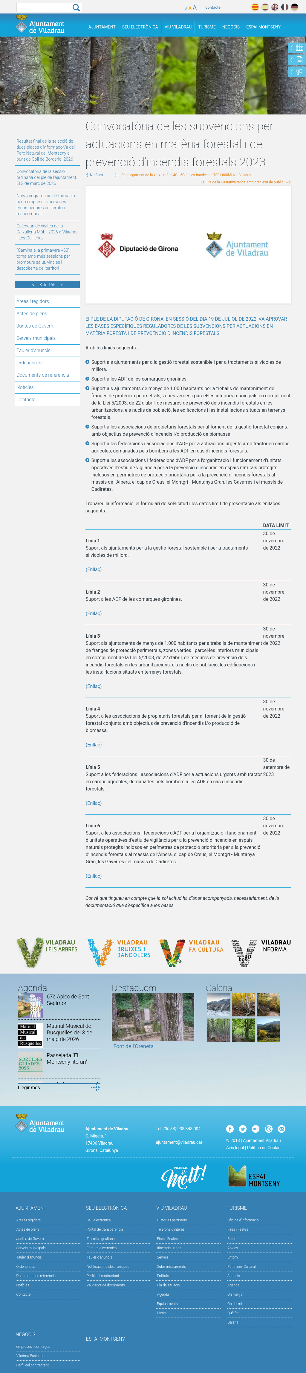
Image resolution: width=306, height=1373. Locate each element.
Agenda (163, 1294)
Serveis (162, 1257)
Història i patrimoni (172, 1220)
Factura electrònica (102, 1248)
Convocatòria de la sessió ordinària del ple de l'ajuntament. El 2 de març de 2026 (46, 177)
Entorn (232, 1257)
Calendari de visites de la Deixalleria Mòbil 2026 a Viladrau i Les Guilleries (46, 232)
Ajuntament (102, 27)
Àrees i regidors (32, 301)
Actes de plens (31, 313)
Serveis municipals (36, 338)
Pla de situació (168, 1285)
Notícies (24, 387)
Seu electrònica (99, 1220)
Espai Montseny (263, 27)
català (255, 7)
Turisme (206, 27)
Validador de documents (106, 1285)
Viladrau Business (30, 1356)
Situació (233, 1276)
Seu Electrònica (140, 27)
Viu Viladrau (178, 27)
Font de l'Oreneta (133, 1046)
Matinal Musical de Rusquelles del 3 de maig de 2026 (69, 1032)
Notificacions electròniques (108, 1267)
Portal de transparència (105, 1229)
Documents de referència (42, 375)
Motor (161, 1313)
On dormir (235, 1304)
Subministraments (171, 1267)
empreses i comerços (33, 1347)
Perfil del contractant (103, 1276)
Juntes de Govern (34, 326)
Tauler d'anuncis (33, 350)
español (264, 7)
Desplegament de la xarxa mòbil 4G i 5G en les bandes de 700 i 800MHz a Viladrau (187, 175)
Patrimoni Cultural (241, 1267)
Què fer (233, 1313)
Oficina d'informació (243, 1220)
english (274, 7)
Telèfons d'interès (170, 1229)
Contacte (26, 399)
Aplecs (232, 1248)
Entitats (163, 1276)
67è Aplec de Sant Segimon (68, 999)
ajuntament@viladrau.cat (179, 1142)
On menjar (235, 1294)
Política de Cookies (265, 1147)
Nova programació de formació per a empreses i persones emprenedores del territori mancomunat (45, 204)
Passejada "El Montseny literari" (67, 1058)
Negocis (231, 27)
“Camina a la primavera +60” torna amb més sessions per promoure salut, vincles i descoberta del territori (43, 259)
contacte (213, 7)
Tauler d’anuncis (99, 1257)
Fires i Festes (167, 1239)
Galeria (232, 1322)
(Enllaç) (94, 569)
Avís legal (235, 1147)
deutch (294, 7)
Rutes (231, 1239)
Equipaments (167, 1304)
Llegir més (29, 1087)
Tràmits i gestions (101, 1239)
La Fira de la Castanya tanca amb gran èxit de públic (242, 182)
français (284, 7)
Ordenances (29, 363)
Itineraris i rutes (169, 1248)
